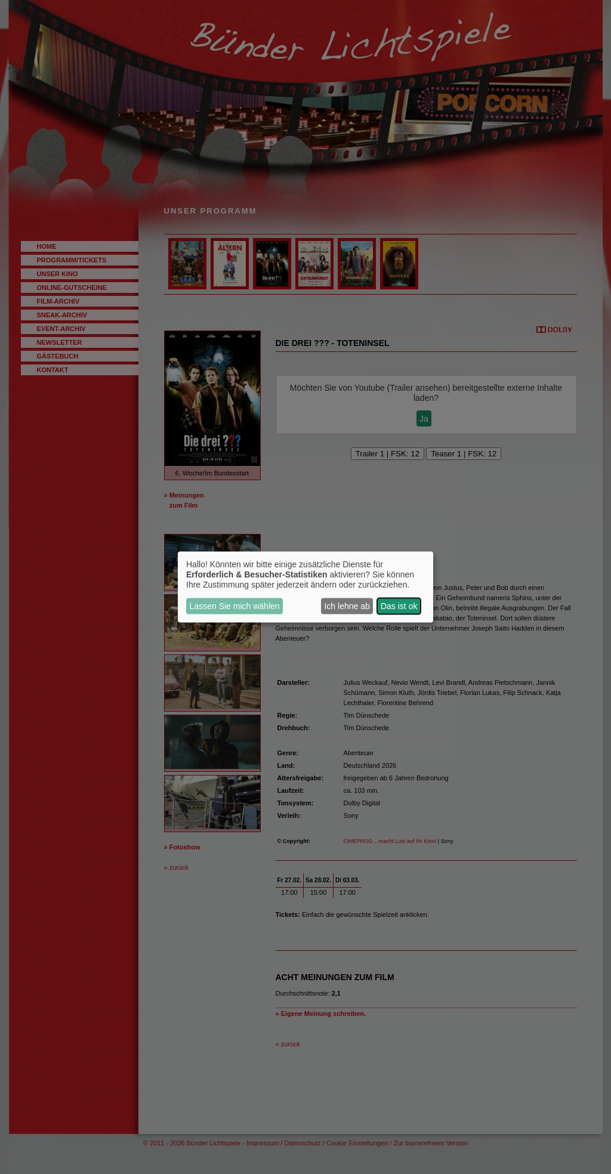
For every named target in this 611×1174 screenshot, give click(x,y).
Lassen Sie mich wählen (235, 606)
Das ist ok (399, 606)
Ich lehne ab (346, 606)
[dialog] (305, 587)
